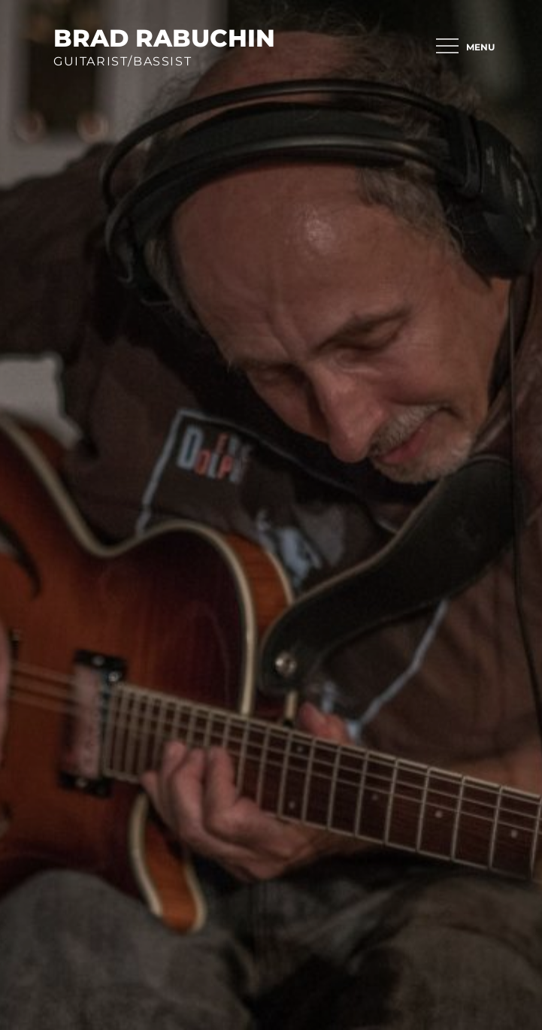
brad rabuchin (164, 38)
